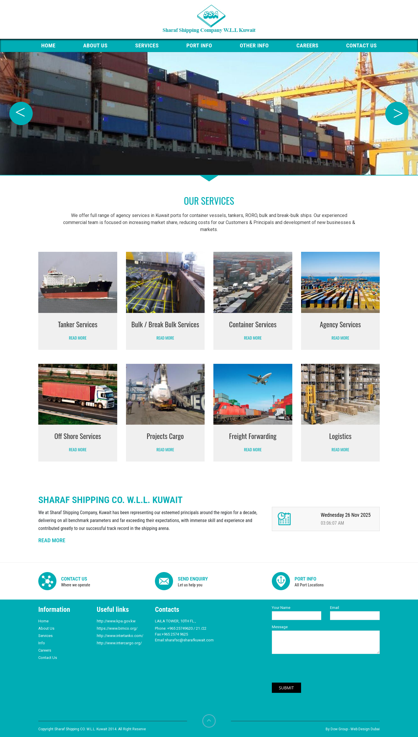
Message (280, 627)
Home (43, 621)
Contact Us (47, 657)
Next (397, 113)
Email (334, 607)
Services (147, 45)
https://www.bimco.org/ (117, 628)
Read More (78, 338)
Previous (21, 113)
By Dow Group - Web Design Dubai (353, 729)
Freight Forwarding (253, 436)
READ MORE (51, 540)
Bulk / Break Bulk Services (165, 324)
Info (41, 643)
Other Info (254, 45)
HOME (48, 45)
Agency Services (340, 324)
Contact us (361, 45)
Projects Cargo (165, 436)
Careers (307, 45)
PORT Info (199, 45)
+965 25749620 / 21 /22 (186, 628)
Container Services (253, 324)
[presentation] (311, 671)
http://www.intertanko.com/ (120, 635)
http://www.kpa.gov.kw (116, 621)
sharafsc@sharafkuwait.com (189, 640)
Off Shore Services (77, 436)
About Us (95, 45)
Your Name (281, 607)
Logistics (340, 436)
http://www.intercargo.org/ (119, 643)
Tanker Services (77, 324)
